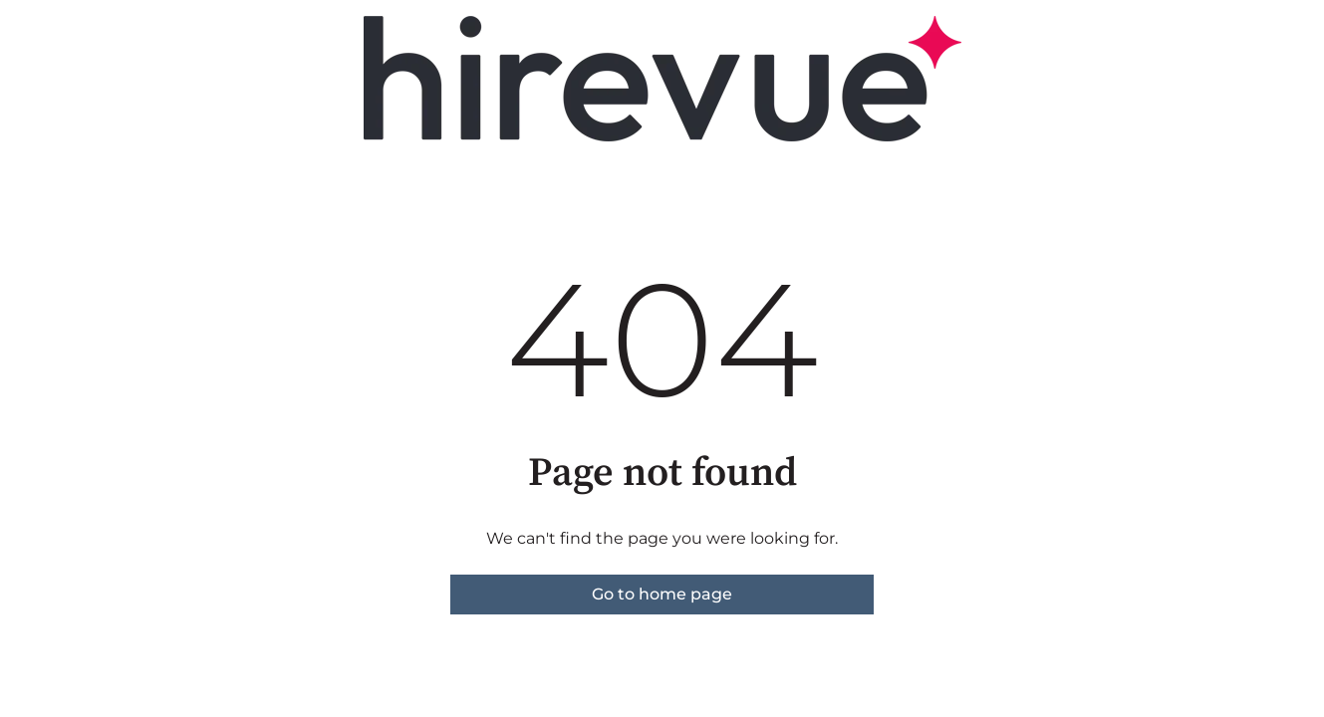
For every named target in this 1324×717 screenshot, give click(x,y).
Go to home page (662, 594)
